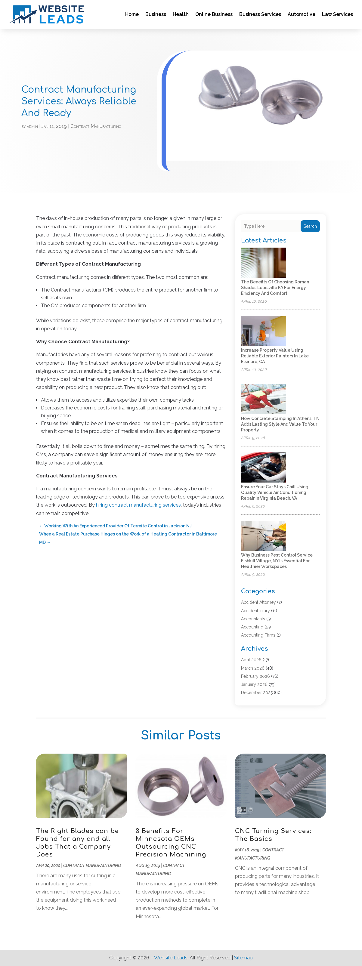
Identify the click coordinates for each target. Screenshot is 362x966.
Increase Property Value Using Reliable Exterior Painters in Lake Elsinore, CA (275, 356)
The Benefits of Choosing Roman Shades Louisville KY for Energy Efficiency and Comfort (275, 287)
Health (181, 14)
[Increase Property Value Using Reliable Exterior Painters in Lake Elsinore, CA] (263, 331)
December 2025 (257, 692)
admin (32, 126)
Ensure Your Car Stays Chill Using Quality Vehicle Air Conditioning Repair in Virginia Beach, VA (274, 492)
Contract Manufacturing (95, 126)
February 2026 (255, 676)
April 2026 (251, 659)
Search (310, 226)
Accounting (252, 627)
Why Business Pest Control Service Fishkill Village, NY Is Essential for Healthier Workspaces (277, 561)
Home (132, 14)
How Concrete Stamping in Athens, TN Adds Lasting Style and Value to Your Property (280, 424)
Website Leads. (171, 958)
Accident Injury (255, 610)
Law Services (337, 14)
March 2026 (253, 668)
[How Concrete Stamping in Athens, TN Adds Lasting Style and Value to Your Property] (263, 399)
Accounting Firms (258, 635)
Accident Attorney (258, 602)
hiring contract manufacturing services (138, 505)
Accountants (253, 618)
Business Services (260, 14)
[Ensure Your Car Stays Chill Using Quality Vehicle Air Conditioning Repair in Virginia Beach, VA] (263, 467)
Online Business (214, 14)
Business (155, 14)
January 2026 (254, 684)
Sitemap (243, 958)
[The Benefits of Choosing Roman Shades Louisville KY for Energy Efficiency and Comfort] (263, 263)
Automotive (301, 14)
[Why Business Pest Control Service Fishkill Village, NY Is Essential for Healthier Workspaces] (263, 536)
